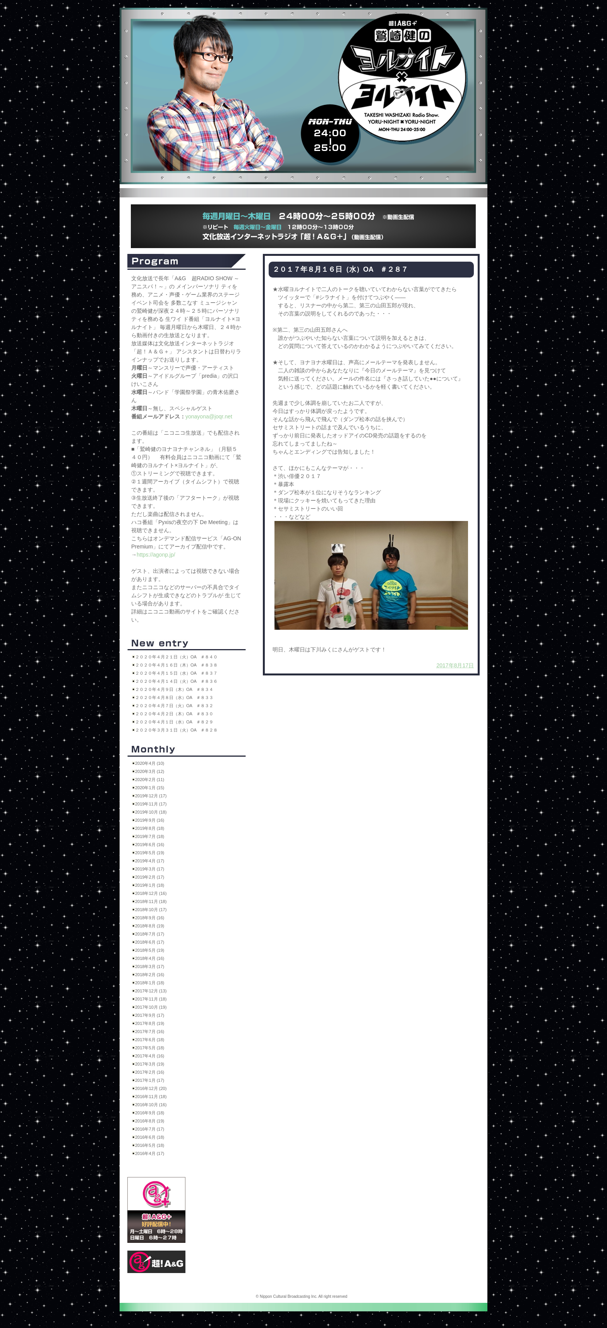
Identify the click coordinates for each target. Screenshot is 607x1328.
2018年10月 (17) (150, 909)
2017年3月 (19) (149, 1064)
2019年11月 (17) (150, 804)
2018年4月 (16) (149, 958)
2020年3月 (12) (149, 771)
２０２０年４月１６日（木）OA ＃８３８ (176, 665)
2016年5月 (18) (149, 1145)
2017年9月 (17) (149, 1015)
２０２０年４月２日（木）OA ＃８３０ (174, 713)
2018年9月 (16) (149, 917)
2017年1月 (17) (149, 1080)
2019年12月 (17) (150, 795)
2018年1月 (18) (149, 982)
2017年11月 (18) (150, 999)
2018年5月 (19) (149, 950)
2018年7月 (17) (149, 934)
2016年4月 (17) (149, 1153)
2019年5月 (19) (149, 852)
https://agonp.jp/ (156, 555)
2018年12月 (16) (150, 893)
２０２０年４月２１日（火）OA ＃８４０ (176, 657)
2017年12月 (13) (150, 991)
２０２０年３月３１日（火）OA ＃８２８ (176, 730)
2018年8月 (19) (149, 926)
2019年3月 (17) (149, 869)
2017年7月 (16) (149, 1031)
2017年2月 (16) (149, 1072)
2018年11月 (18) (150, 901)
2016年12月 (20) (150, 1088)
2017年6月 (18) (149, 1039)
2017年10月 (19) (150, 1007)
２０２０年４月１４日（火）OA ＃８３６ (176, 681)
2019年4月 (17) (149, 860)
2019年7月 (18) (149, 836)
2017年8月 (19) (149, 1023)
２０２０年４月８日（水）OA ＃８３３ (174, 697)
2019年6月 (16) (149, 844)
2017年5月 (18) (149, 1047)
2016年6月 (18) (149, 1137)
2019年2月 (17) (149, 877)
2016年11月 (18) (150, 1096)
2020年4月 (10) (149, 763)
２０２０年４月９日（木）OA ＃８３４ (174, 689)
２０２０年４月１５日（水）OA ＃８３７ (176, 673)
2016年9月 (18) (149, 1112)
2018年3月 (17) (149, 966)
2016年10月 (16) (150, 1104)
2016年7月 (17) (149, 1129)
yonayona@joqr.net (208, 416)
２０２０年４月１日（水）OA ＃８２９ (174, 722)
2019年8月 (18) (149, 828)
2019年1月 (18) (149, 885)
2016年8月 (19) (149, 1121)
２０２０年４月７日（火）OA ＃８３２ (174, 705)
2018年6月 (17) (149, 942)
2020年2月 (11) (149, 779)
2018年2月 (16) (149, 974)
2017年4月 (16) (149, 1056)
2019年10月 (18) (150, 812)
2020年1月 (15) (149, 787)
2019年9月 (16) (149, 820)
